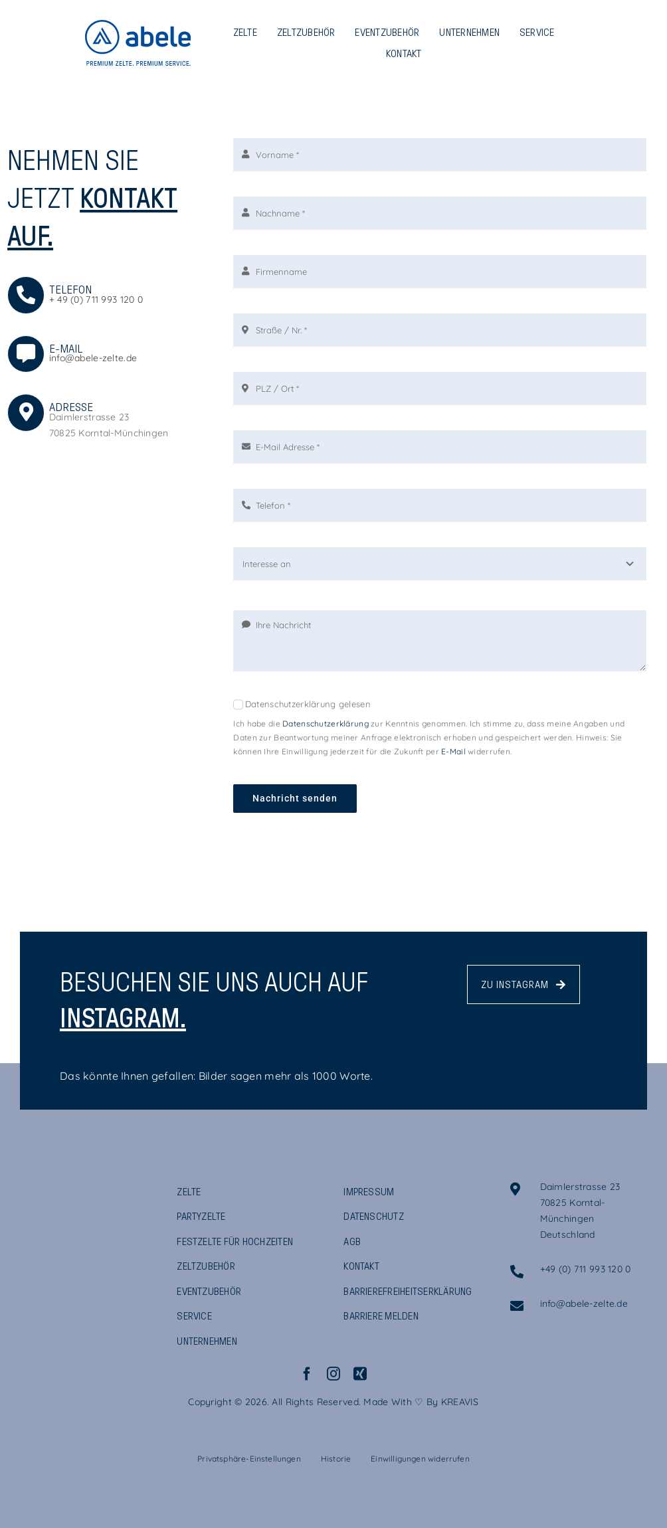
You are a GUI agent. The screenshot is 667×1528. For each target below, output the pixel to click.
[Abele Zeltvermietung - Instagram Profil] (523, 984)
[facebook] (307, 1374)
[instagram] (333, 1374)
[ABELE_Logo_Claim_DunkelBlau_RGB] (70, 1189)
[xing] (360, 1374)
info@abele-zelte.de (93, 358)
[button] (249, 1459)
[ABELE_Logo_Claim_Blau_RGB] (138, 26)
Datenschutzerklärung (325, 723)
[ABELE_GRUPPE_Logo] (70, 1256)
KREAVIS (460, 1402)
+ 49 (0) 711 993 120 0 (96, 299)
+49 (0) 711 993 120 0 (585, 1269)
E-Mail (453, 751)
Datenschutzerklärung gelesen (308, 704)
